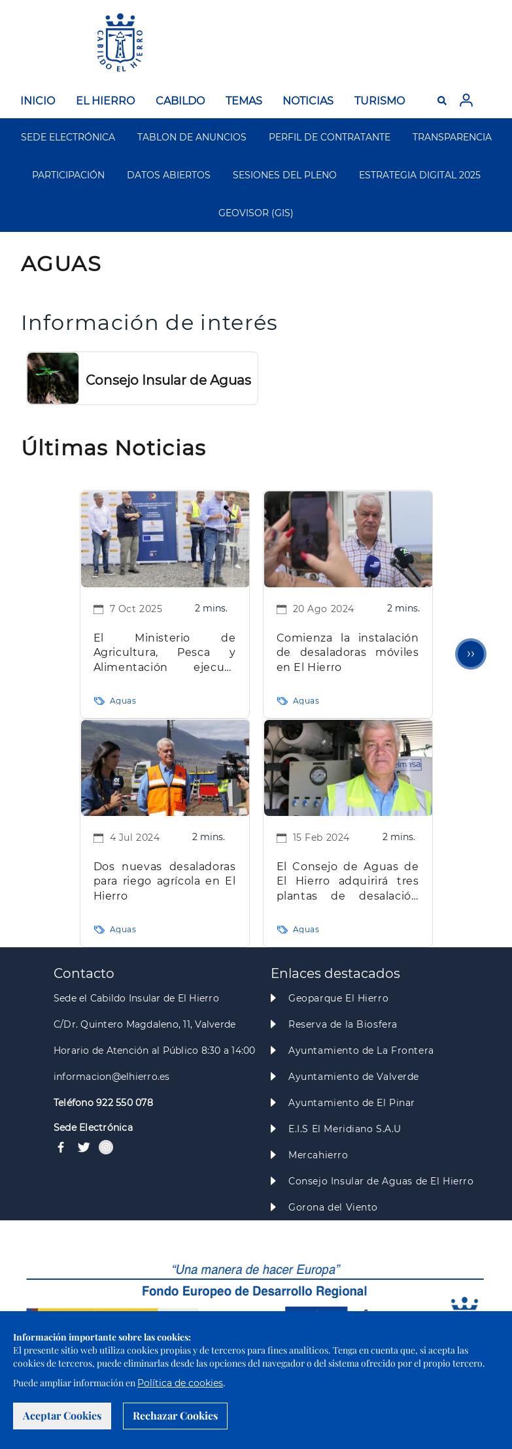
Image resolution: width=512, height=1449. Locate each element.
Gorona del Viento (333, 1207)
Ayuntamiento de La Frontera (361, 1050)
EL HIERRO (105, 101)
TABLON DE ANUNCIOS (192, 137)
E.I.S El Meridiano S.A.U (344, 1129)
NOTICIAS (307, 101)
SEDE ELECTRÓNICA (68, 137)
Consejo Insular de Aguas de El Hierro (380, 1181)
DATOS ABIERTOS (169, 175)
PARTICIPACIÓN (68, 175)
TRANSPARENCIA (452, 137)
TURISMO (379, 101)
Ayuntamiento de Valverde (353, 1077)
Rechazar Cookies (175, 1415)
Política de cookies (180, 1383)
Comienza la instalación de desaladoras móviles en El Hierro (348, 653)
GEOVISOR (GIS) (256, 213)
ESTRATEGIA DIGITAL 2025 (420, 175)
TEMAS (244, 101)
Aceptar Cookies (62, 1415)
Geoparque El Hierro (338, 998)
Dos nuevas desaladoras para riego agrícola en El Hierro (165, 881)
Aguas (123, 701)
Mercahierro (318, 1155)
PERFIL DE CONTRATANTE (329, 137)
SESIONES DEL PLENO (285, 175)
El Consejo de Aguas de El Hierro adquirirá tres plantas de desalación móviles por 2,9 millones (348, 882)
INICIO (37, 101)
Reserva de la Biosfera (343, 1024)
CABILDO (180, 101)
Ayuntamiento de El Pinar (351, 1103)
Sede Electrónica (93, 1127)
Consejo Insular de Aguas (168, 380)
